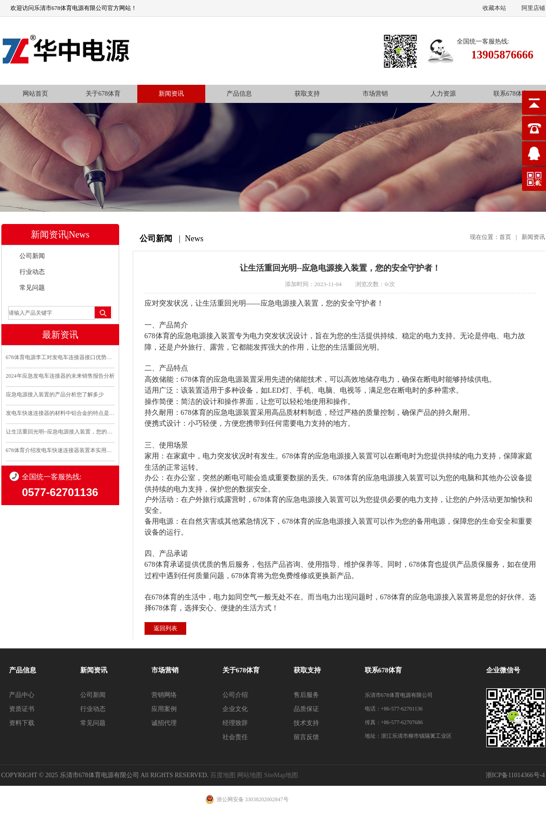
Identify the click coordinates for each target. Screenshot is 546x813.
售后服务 (306, 694)
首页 (505, 237)
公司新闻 (32, 256)
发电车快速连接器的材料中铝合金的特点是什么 (60, 413)
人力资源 (443, 93)
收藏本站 (494, 8)
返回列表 (165, 628)
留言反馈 (306, 737)
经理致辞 (235, 723)
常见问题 (32, 287)
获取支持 (307, 93)
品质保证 (306, 709)
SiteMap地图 (281, 775)
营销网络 (164, 694)
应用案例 (164, 709)
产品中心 (21, 694)
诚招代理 (164, 723)
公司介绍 (235, 694)
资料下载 (21, 723)
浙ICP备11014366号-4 (515, 775)
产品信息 (239, 93)
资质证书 (21, 709)
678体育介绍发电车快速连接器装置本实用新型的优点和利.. (60, 450)
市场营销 (375, 93)
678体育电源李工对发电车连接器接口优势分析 (60, 357)
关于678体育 (103, 93)
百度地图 (223, 775)
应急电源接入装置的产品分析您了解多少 (55, 394)
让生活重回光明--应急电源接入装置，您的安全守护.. (60, 431)
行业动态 (32, 271)
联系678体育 (510, 93)
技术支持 (306, 723)
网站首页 (35, 93)
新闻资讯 (171, 93)
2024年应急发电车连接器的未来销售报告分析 (60, 376)
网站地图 (249, 775)
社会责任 (235, 737)
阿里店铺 (533, 8)
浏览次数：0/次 (375, 284)
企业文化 (235, 709)
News (194, 238)
